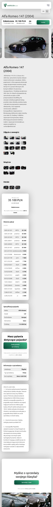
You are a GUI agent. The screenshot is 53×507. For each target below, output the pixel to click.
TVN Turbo (27, 461)
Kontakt (27, 476)
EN (43, 11)
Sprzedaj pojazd (26, 488)
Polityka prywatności (26, 468)
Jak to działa (44, 226)
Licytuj (43, 22)
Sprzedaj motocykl (26, 492)
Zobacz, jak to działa (30, 364)
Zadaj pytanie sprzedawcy (39, 217)
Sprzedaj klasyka (26, 484)
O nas (26, 457)
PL (47, 11)
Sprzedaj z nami (26, 358)
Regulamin (26, 465)
